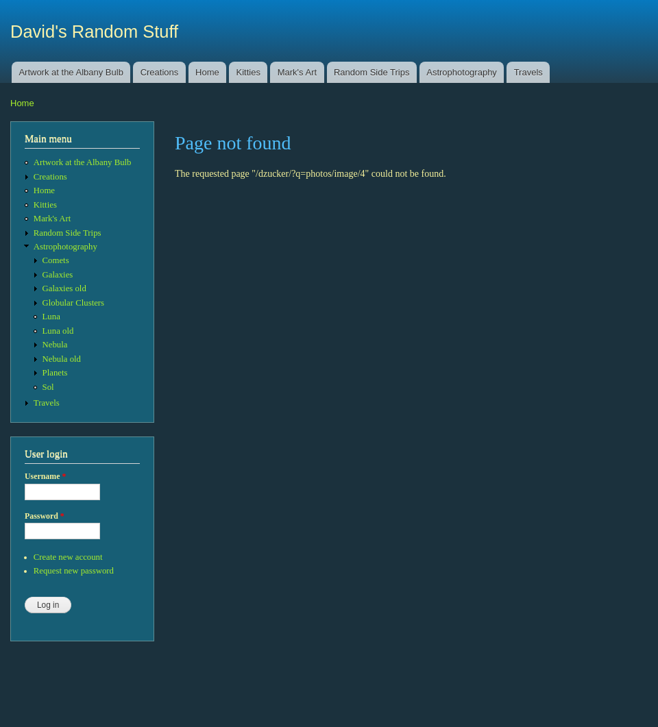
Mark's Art (297, 72)
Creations (160, 72)
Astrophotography (461, 72)
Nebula (55, 344)
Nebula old (61, 359)
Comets (55, 260)
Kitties (248, 72)
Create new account (68, 557)
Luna (51, 316)
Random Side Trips (372, 72)
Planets (55, 373)
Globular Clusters (73, 303)
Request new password (74, 571)
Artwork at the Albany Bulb (71, 72)
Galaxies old (64, 288)
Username (45, 476)
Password (44, 516)
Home (207, 72)
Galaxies (57, 275)
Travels (528, 72)
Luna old (58, 331)
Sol (48, 387)
